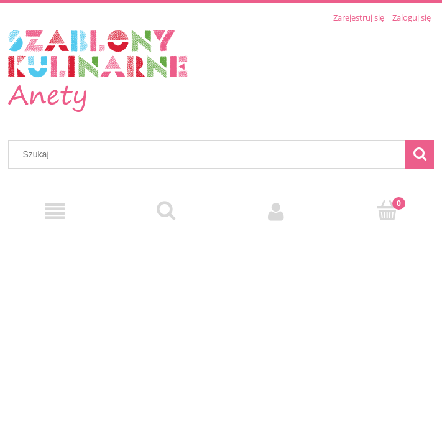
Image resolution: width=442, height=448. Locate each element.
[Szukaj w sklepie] (210, 154)
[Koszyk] (387, 211)
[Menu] (55, 211)
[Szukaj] (419, 154)
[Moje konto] (277, 211)
